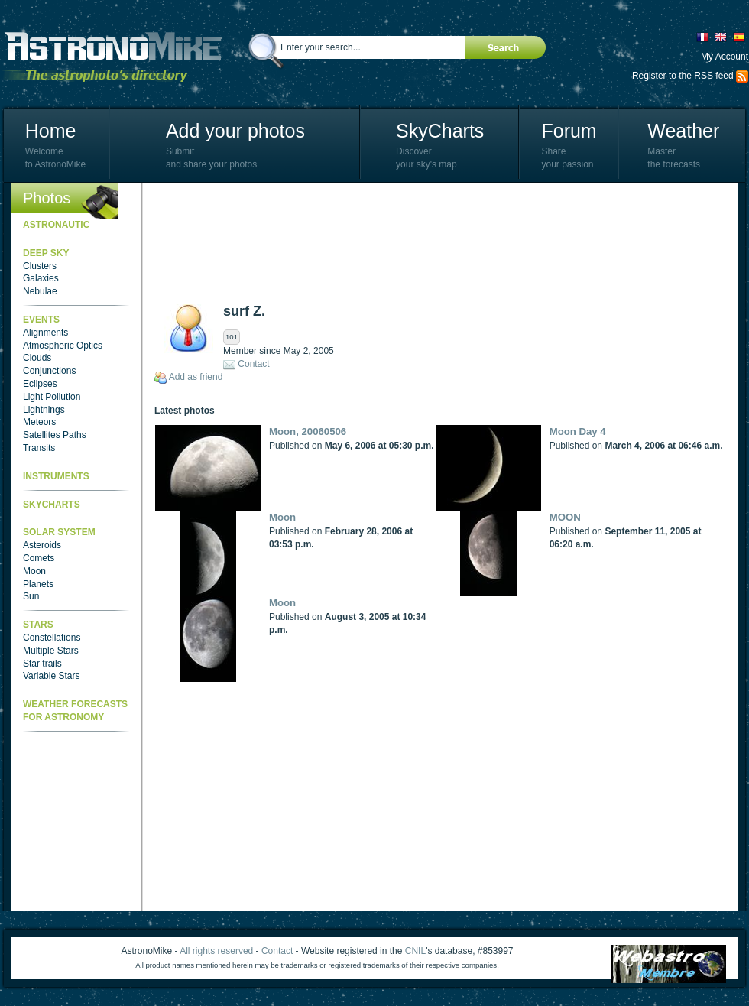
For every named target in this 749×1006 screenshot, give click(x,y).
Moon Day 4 (578, 431)
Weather (683, 130)
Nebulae (40, 291)
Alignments (45, 332)
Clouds (37, 357)
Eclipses (40, 383)
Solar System (59, 532)
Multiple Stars (51, 650)
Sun (31, 596)
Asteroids (42, 545)
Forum (568, 130)
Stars (38, 624)
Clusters (40, 266)
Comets (38, 558)
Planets (38, 584)
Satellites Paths (54, 435)
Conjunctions (49, 370)
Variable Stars (51, 675)
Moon (34, 571)
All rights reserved (216, 951)
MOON (565, 517)
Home (50, 130)
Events (41, 319)
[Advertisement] (220, 242)
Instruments (56, 476)
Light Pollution (51, 396)
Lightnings (44, 409)
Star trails (42, 663)
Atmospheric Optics (62, 345)
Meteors (39, 422)
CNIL (415, 951)
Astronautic (56, 224)
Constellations (51, 637)
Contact (253, 364)
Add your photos (235, 130)
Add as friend (196, 377)
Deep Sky (46, 253)
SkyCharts (440, 130)
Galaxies (41, 278)
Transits (39, 448)
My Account (724, 56)
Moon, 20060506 (307, 431)
